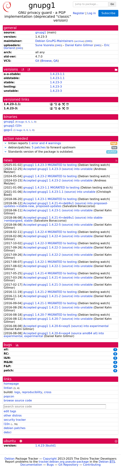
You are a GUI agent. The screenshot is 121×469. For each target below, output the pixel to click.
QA (56, 60)
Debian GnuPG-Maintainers (54, 41)
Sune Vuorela (44, 45)
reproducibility (32, 392)
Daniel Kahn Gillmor (79, 45)
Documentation (31, 464)
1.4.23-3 (56, 82)
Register (79, 13)
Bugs (50, 464)
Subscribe (108, 13)
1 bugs (18, 130)
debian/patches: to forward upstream (60, 147)
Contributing (92, 464)
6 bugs (20, 121)
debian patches (14, 428)
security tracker (15, 419)
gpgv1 (8, 130)
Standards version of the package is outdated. (60, 151)
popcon (9, 396)
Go (112, 4)
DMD (89, 41)
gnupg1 (40, 32)
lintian (8, 388)
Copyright (50, 458)
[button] (5, 143)
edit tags (10, 411)
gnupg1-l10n (13, 125)
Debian (10, 458)
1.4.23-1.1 (57, 74)
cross (47, 392)
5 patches (39, 147)
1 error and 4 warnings (45, 143)
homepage (11, 383)
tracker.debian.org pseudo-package (64, 461)
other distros (13, 415)
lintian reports (60, 143)
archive (79, 41)
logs (17, 392)
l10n (7, 424)
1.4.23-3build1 (45, 445)
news (8, 160)
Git (37, 60)
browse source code (18, 400)
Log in (91, 13)
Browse (46, 60)
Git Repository (68, 464)
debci (7, 432)
